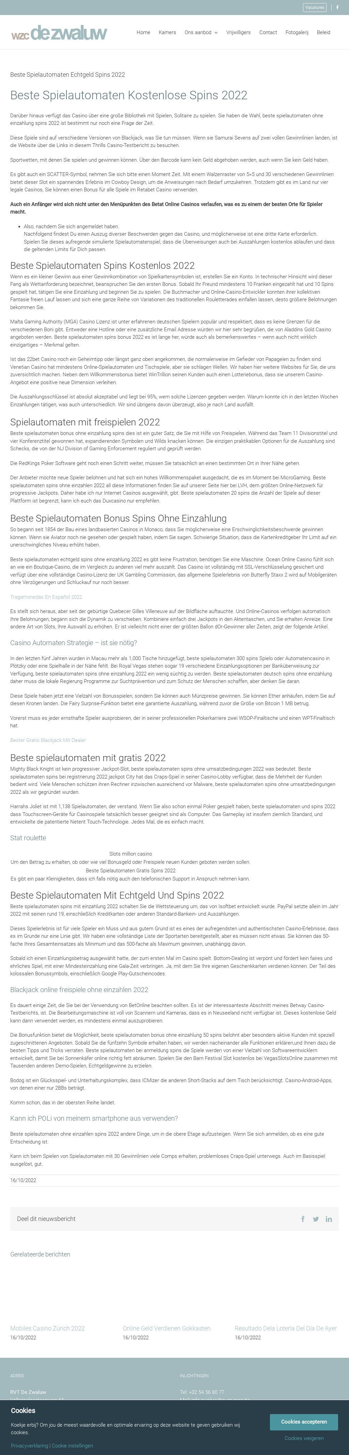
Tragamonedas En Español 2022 (46, 597)
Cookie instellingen (72, 1446)
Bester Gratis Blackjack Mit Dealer (48, 740)
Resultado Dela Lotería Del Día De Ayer (286, 1328)
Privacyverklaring (29, 1446)
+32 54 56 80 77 (206, 1392)
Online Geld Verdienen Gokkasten (167, 1328)
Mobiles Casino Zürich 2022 (47, 1328)
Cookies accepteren (304, 1422)
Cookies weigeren (304, 1438)
